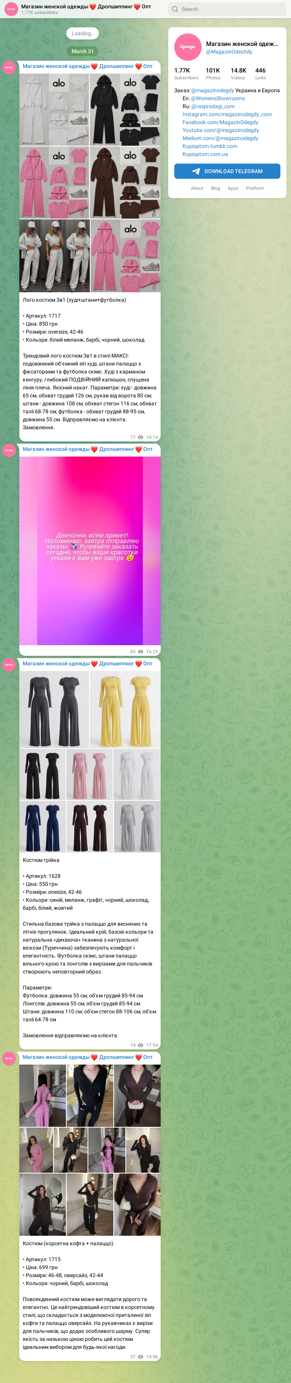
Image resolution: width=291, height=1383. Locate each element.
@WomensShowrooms (218, 98)
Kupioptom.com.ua (205, 154)
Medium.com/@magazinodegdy (220, 138)
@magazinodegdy (212, 90)
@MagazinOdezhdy (229, 52)
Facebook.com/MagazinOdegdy (220, 122)
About (197, 188)
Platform (255, 188)
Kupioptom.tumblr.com (210, 146)
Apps (233, 188)
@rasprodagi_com (213, 106)
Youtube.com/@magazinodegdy (221, 130)
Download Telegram (227, 171)
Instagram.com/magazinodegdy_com (227, 114)
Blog (215, 188)
